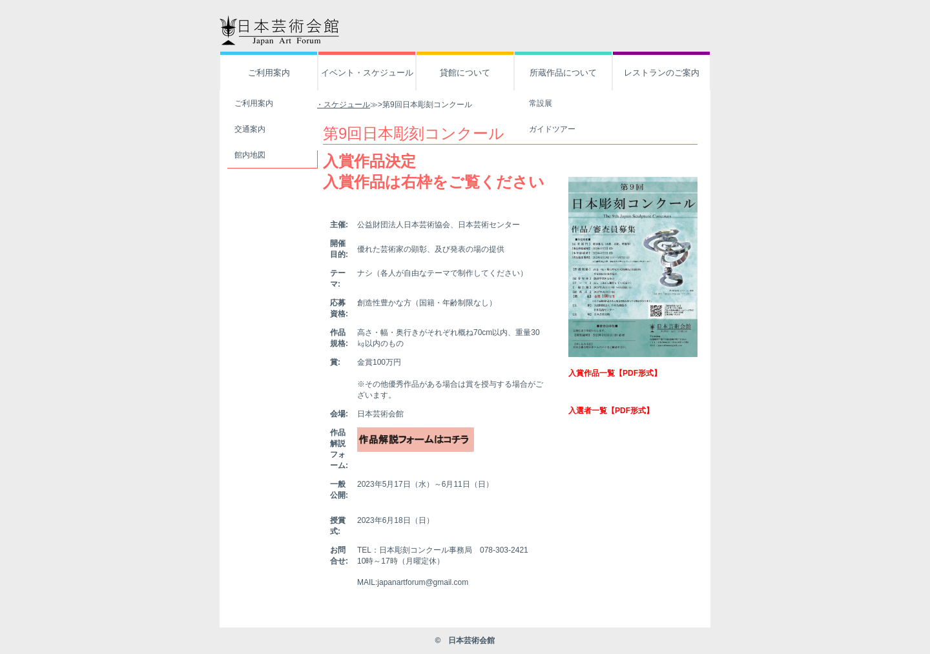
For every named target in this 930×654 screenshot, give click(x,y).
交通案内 (249, 129)
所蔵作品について (563, 72)
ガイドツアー (552, 129)
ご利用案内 (269, 72)
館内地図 (249, 154)
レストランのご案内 (661, 72)
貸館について (465, 72)
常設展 (540, 103)
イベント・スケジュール (367, 72)
